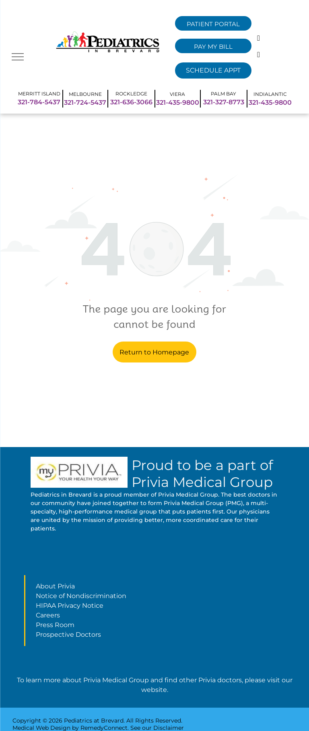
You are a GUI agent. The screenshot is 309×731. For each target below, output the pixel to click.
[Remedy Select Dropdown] (213, 70)
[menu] (17, 56)
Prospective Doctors (68, 634)
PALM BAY (223, 94)
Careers (48, 615)
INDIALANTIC (270, 94)
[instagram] (258, 56)
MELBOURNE (85, 94)
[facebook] (258, 39)
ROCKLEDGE (131, 94)
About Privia (55, 586)
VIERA (177, 94)
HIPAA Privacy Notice (69, 605)
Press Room (55, 625)
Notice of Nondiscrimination (81, 596)
